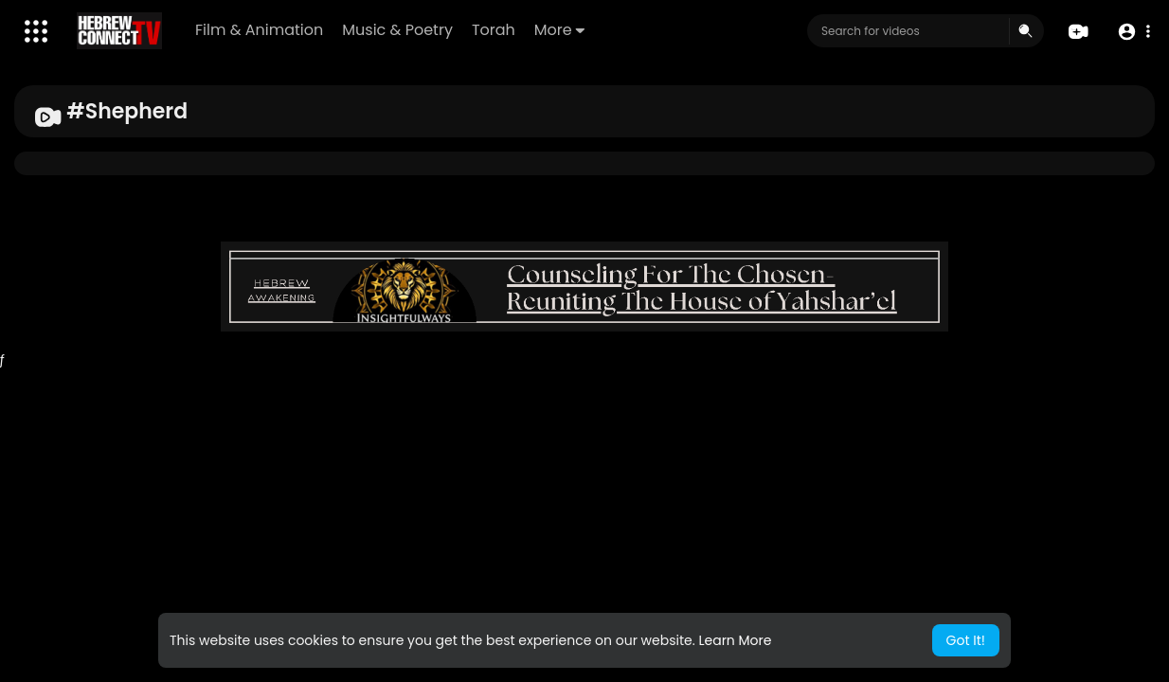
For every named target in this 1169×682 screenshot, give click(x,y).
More (559, 30)
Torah (493, 30)
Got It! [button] (965, 640)
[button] (1133, 31)
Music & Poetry (397, 30)
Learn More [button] (734, 640)
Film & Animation (259, 30)
